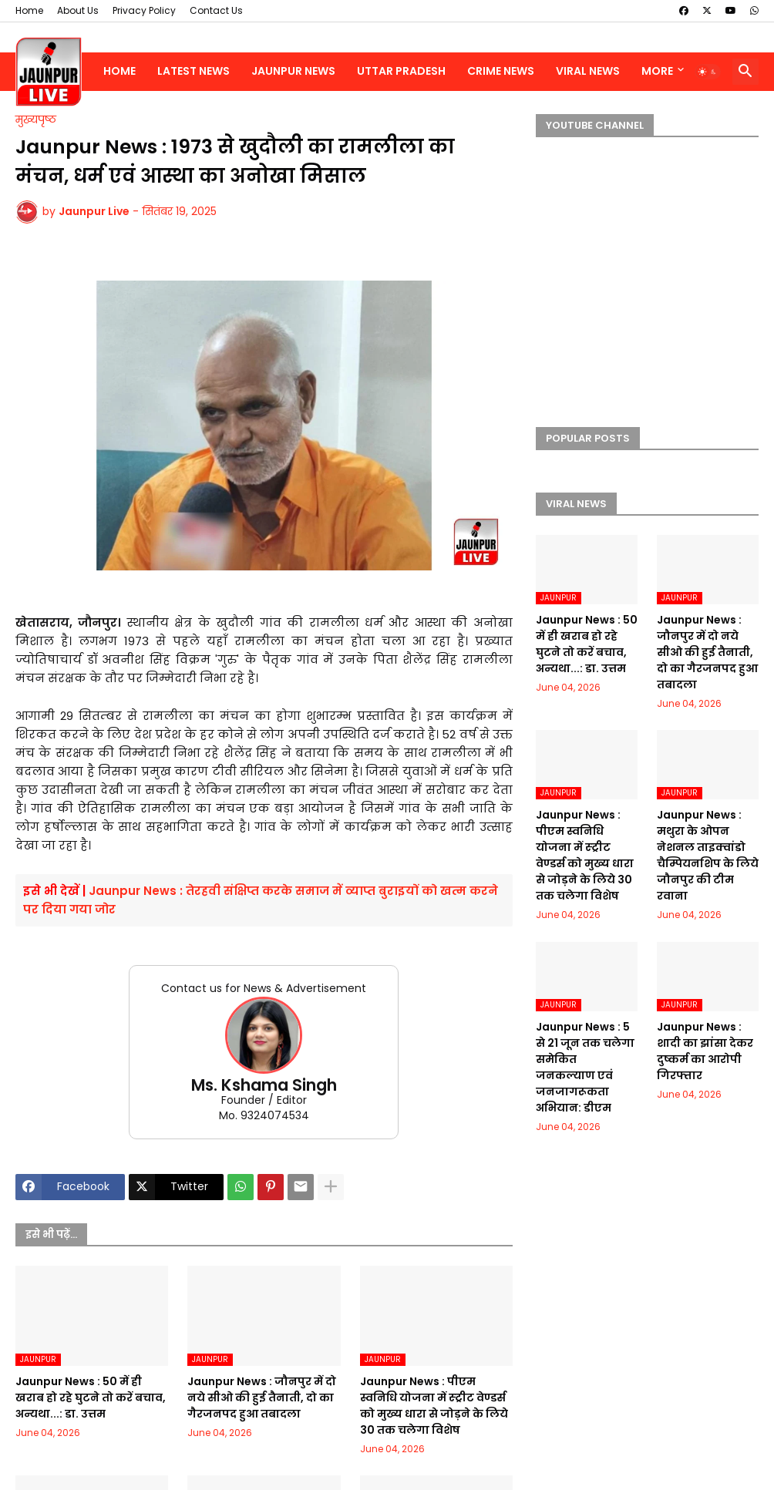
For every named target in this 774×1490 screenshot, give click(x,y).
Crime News (500, 71)
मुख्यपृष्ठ (35, 119)
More (657, 71)
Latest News (193, 71)
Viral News (588, 71)
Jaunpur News (293, 71)
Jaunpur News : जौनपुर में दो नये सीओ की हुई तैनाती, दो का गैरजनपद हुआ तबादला (261, 1397)
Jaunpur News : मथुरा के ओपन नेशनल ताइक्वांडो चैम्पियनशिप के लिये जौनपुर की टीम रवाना (708, 855)
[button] (708, 71)
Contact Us (216, 10)
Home (29, 10)
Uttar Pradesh (401, 71)
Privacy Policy (144, 10)
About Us (78, 10)
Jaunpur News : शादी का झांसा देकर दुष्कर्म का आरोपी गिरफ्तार (705, 1051)
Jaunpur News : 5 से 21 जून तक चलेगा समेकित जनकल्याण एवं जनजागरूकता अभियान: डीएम (585, 1067)
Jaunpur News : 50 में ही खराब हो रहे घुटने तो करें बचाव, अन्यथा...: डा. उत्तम (90, 1397)
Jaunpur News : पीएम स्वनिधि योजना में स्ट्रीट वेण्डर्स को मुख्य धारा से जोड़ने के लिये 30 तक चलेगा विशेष (434, 1406)
